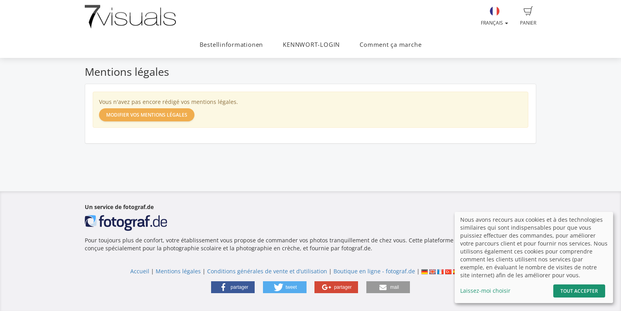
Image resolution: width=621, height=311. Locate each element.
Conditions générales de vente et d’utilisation (267, 271)
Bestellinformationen (231, 44)
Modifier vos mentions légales (146, 114)
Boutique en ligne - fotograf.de (374, 271)
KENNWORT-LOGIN (311, 44)
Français (494, 16)
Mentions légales (178, 271)
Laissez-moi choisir (485, 290)
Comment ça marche (390, 44)
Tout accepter (579, 291)
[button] (233, 287)
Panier (528, 16)
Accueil (139, 271)
